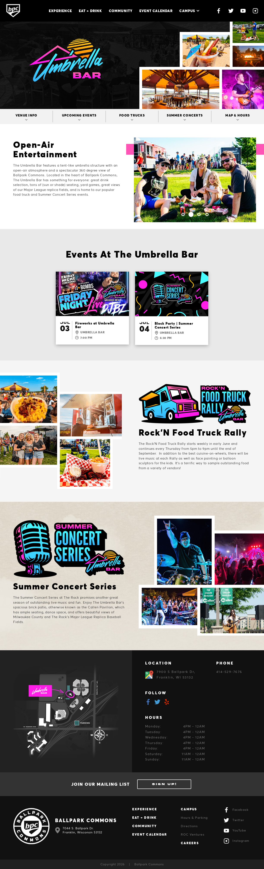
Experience (60, 10)
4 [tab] (207, 214)
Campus (189, 10)
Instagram (236, 841)
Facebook (236, 809)
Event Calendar (156, 10)
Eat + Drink (90, 10)
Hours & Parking (194, 817)
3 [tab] (199, 214)
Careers (190, 843)
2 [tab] (191, 214)
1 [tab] (183, 214)
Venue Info (26, 117)
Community (121, 10)
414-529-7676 (229, 671)
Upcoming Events (79, 117)
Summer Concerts (185, 117)
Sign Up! (164, 784)
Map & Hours (237, 117)
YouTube (235, 830)
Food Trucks (132, 117)
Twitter (234, 820)
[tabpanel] (195, 179)
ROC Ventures (192, 834)
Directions (189, 826)
